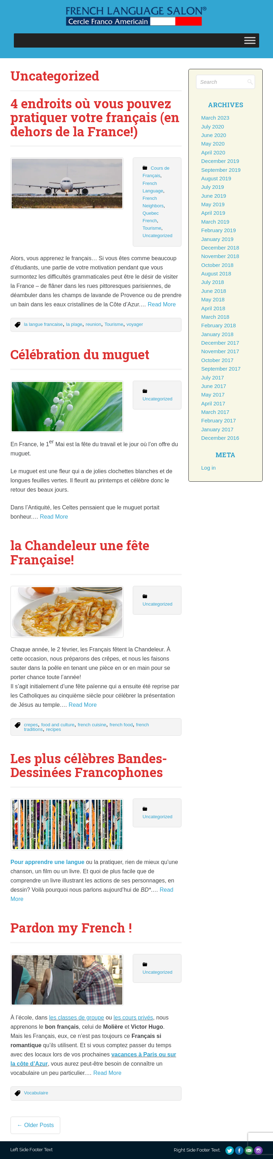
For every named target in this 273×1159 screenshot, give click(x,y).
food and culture (57, 724)
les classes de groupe (76, 1018)
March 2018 (215, 317)
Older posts (35, 1125)
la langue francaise (43, 324)
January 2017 (217, 429)
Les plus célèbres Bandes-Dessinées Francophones (88, 765)
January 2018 (217, 334)
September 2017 (221, 369)
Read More (162, 304)
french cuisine (92, 724)
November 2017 (220, 351)
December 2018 (220, 248)
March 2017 (215, 412)
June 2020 (213, 135)
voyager (135, 324)
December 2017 (220, 343)
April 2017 (213, 403)
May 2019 (213, 204)
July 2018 (212, 282)
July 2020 (212, 127)
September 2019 (221, 170)
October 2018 (217, 265)
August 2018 (216, 273)
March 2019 (215, 222)
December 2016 (220, 438)
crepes (31, 724)
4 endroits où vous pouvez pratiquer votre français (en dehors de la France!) (95, 117)
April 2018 (213, 308)
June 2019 (213, 196)
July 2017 (212, 378)
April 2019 (213, 213)
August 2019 (216, 178)
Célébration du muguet (79, 354)
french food (121, 724)
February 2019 (218, 230)
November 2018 (220, 256)
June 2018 (213, 291)
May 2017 (213, 395)
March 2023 (215, 118)
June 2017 (213, 386)
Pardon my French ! (71, 927)
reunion (93, 324)
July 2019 (212, 187)
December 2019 (220, 161)
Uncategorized (157, 235)
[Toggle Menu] (250, 40)
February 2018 (218, 325)
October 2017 (217, 360)
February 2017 (218, 420)
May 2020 (213, 144)
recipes (53, 729)
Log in (208, 468)
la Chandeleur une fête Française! (79, 552)
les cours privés (133, 1018)
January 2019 (217, 239)
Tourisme (152, 228)
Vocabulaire (36, 1092)
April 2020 (213, 152)
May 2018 (213, 299)
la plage (74, 324)
